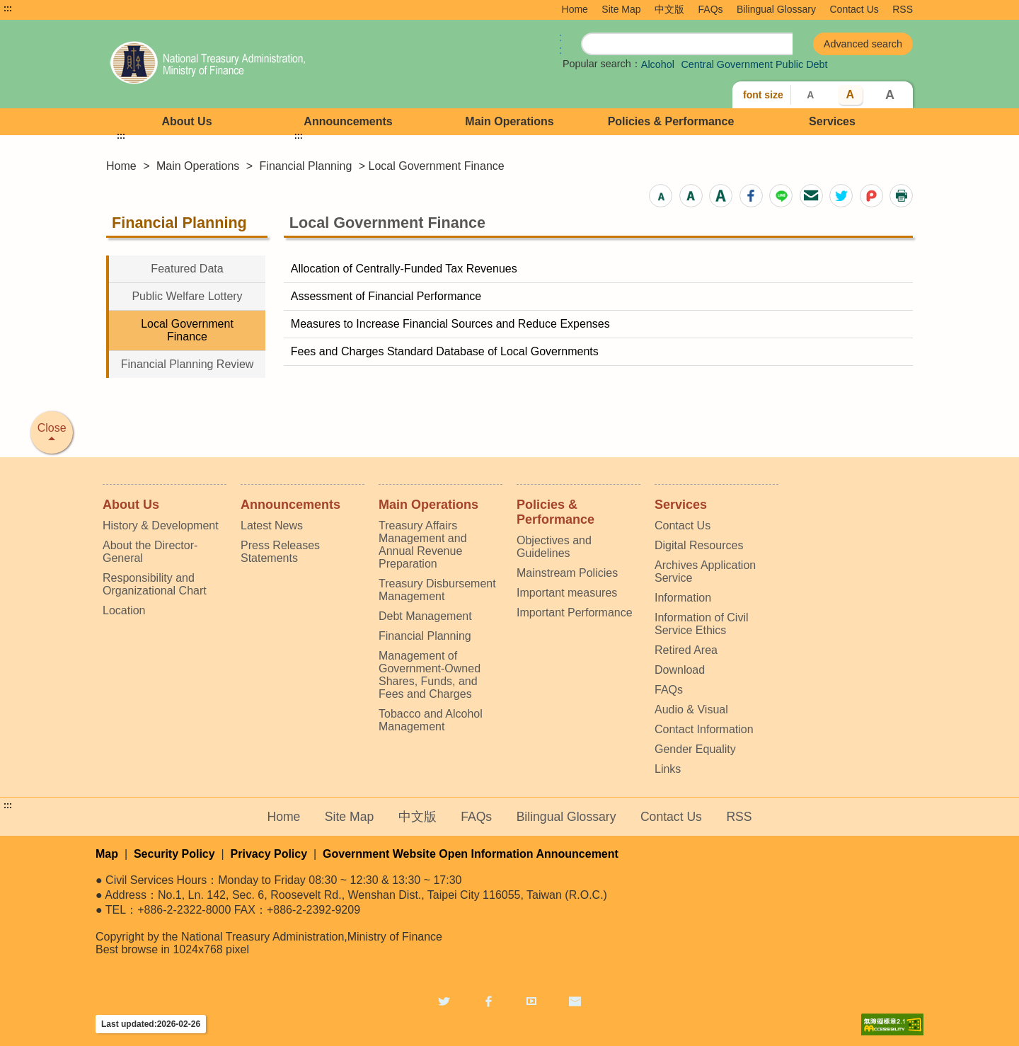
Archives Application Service (705, 571)
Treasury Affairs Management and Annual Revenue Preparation (423, 544)
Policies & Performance (671, 121)
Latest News (272, 525)
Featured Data (187, 269)
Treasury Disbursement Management (437, 589)
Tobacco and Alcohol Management (431, 720)
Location (124, 610)
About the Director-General (150, 551)
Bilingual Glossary (776, 9)
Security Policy (174, 854)
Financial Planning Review (187, 364)
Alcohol (657, 64)
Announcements (348, 121)
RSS (902, 9)
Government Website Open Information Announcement (470, 854)
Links (668, 769)
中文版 (669, 9)
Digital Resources (699, 545)
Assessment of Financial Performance (386, 296)
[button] (660, 195)
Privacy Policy (269, 854)
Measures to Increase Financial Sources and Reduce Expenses (450, 324)
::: (8, 8)
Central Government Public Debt (754, 64)
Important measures (567, 593)
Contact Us (854, 9)
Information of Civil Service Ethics (702, 623)
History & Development (161, 525)
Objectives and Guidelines (554, 546)
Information (683, 598)
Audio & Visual (691, 709)
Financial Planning (306, 166)
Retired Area (686, 650)
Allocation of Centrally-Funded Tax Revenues (404, 269)
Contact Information (704, 729)
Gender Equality (695, 749)
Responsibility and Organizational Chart (155, 584)
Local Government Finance (187, 330)
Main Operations (509, 121)
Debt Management (425, 616)
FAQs (710, 9)
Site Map (620, 9)
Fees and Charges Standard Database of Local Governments (445, 351)
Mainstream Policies (567, 573)
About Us (186, 121)
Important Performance (575, 613)
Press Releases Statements (280, 551)
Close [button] (52, 428)
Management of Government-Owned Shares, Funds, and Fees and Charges (429, 675)
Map (107, 854)
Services (832, 121)
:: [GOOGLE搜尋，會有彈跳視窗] (560, 43)
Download (680, 670)
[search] (687, 44)
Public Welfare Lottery (187, 296)
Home (575, 9)
